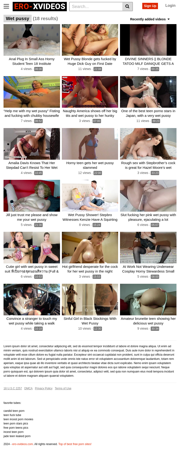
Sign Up (150, 6)
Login (170, 5)
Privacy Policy (43, 388)
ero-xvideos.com (22, 444)
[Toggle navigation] (8, 5)
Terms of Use (63, 388)
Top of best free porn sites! (74, 444)
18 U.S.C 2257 (13, 388)
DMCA (28, 388)
